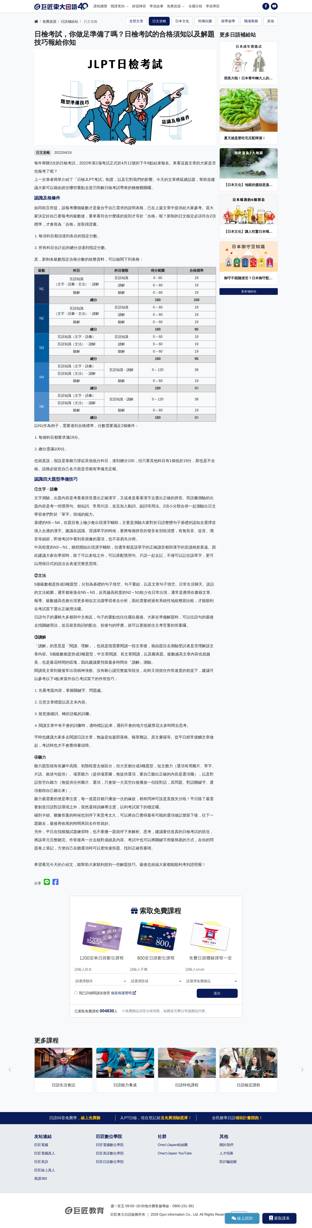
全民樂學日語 (237, 1118)
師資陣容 (139, 6)
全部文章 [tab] (136, 21)
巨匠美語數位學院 (110, 1153)
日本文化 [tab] (182, 21)
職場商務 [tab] (251, 21)
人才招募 (226, 1153)
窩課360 (40, 1178)
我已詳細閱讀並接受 (107, 993)
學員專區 (213, 6)
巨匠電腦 (41, 1145)
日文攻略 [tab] (159, 21)
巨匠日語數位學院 (110, 1162)
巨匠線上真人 (44, 1170)
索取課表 (279, 1218)
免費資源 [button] (176, 6)
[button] (9, 1069)
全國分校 (195, 6)
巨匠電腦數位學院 (110, 1145)
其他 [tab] (270, 21)
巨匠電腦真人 (44, 1153)
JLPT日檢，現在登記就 (156, 1118)
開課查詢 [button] (120, 6)
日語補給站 (69, 21)
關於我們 (226, 1145)
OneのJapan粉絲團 (173, 1145)
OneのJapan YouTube (175, 1153)
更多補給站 (248, 291)
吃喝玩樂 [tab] (205, 21)
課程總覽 (100, 6)
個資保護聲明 (123, 993)
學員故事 (156, 6)
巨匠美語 (41, 1162)
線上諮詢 (242, 1218)
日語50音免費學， (74, 1118)
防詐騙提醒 (228, 1162)
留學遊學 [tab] (228, 21)
